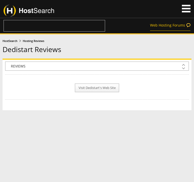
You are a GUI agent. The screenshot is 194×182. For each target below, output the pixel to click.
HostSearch (10, 41)
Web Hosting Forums (167, 25)
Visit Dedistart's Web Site (97, 88)
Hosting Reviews (33, 41)
